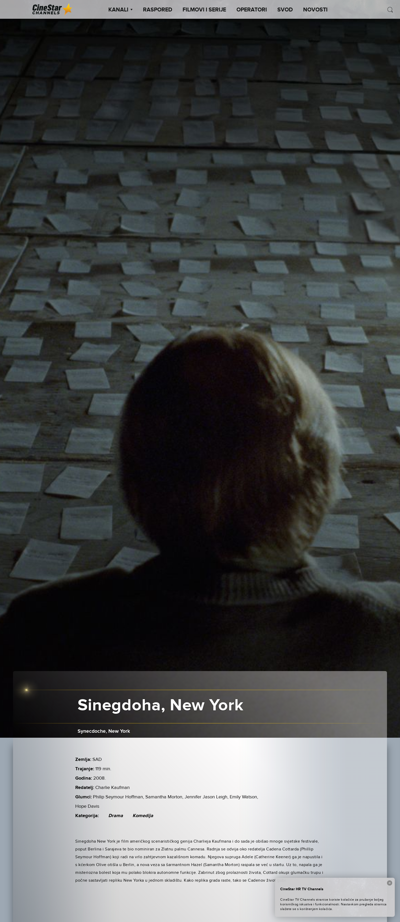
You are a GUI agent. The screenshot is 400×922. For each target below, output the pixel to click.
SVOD (285, 10)
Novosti (315, 10)
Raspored (157, 10)
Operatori (251, 10)
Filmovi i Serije (204, 10)
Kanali (120, 10)
